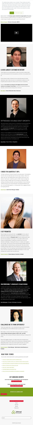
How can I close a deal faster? (8, 367)
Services (16, 404)
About (16, 402)
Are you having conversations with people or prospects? (13, 371)
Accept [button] (11, 12)
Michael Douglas (4, 22)
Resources (16, 407)
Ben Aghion (3, 90)
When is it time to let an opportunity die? (10, 365)
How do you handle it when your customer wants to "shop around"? (15, 361)
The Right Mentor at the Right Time (9, 369)
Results (16, 406)
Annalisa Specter (4, 347)
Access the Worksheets (16, 385)
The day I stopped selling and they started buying (12, 359)
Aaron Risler (3, 141)
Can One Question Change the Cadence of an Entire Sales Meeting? (16, 363)
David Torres (3, 189)
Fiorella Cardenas (4, 254)
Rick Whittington (4, 302)
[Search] (16, 418)
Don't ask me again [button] (19, 12)
